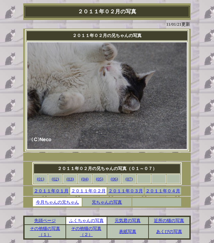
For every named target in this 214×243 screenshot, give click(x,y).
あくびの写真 (169, 231)
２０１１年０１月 (51, 190)
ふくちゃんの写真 (86, 220)
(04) (85, 178)
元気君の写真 (128, 220)
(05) (99, 178)
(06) (114, 178)
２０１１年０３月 (125, 190)
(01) (40, 178)
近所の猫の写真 (169, 220)
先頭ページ (45, 220)
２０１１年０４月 (163, 190)
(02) (55, 178)
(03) (70, 178)
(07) (129, 178)
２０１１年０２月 (88, 190)
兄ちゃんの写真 (107, 202)
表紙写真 (127, 231)
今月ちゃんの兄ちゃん (57, 202)
